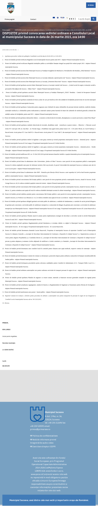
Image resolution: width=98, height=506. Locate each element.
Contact (33, 19)
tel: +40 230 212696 (53, 423)
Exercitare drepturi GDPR (43, 446)
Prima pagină (9, 19)
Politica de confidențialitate (45, 436)
